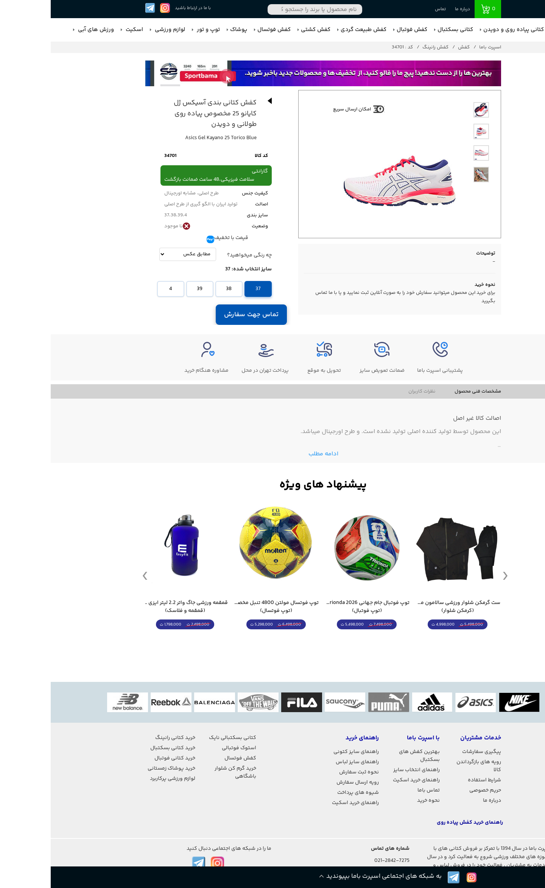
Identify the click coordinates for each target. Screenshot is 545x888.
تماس (389, 9)
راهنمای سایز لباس (306, 762)
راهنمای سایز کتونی (305, 752)
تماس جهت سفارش (200, 315)
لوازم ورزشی (118, 29)
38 (178, 289)
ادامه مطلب (273, 454)
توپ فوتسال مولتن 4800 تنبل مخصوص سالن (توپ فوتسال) (225, 607)
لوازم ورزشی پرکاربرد (122, 779)
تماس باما (378, 790)
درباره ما (411, 9)
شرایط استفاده (433, 780)
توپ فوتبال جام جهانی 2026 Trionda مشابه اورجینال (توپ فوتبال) (316, 607)
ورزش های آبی (44, 29)
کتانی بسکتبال (404, 29)
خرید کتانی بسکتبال (122, 748)
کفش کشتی (265, 29)
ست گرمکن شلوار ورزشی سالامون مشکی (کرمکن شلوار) (407, 607)
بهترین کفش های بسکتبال (368, 756)
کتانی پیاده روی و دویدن (463, 29)
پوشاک (187, 29)
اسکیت (82, 29)
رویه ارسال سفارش (307, 782)
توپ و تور (157, 29)
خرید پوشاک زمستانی (121, 768)
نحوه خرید (377, 800)
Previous (94, 575)
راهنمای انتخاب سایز (366, 770)
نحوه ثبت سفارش (308, 772)
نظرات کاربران (371, 391)
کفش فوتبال (361, 29)
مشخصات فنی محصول (427, 391)
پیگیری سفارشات (430, 752)
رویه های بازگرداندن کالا (428, 766)
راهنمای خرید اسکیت (365, 780)
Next (454, 575)
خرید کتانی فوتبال (124, 758)
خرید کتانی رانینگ (124, 738)
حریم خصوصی (434, 790)
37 (207, 289)
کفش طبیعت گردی (313, 29)
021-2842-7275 (341, 861)
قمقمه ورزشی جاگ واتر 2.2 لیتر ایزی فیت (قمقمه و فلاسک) (134, 607)
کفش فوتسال (223, 29)
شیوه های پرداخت (307, 793)
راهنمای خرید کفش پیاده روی (419, 822)
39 (149, 289)
